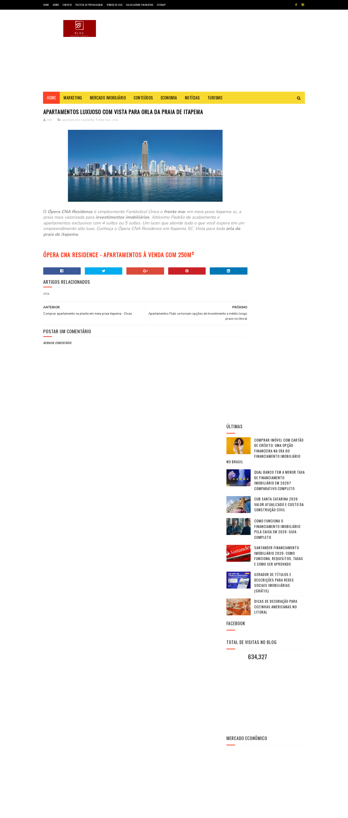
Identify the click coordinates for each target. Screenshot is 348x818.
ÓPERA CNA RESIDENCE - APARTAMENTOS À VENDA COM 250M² (118, 255)
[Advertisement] (217, 50)
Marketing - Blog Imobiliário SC (87, 812)
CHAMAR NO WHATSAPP (265, 683)
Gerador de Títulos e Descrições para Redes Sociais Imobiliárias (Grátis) (274, 267)
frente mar (103, 120)
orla (115, 120)
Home (46, 5)
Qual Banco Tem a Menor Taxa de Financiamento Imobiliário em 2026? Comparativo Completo (279, 164)
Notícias (192, 98)
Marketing (73, 98)
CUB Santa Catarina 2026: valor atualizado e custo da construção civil (279, 188)
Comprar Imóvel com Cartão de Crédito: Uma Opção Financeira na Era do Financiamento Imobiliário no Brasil (265, 134)
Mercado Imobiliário (108, 98)
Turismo (215, 98)
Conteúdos (143, 98)
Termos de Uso (115, 5)
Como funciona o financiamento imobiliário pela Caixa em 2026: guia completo (277, 213)
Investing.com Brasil (244, 554)
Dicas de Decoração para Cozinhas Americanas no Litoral (275, 291)
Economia (169, 98)
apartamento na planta (78, 120)
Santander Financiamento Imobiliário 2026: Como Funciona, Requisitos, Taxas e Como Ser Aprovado (278, 240)
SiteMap (161, 5)
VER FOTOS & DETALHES (265, 670)
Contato (67, 5)
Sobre (56, 5)
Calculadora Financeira (139, 5)
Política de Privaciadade (89, 5)
